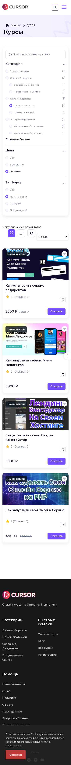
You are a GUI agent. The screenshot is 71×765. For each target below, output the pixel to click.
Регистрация (47, 654)
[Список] (21, 233)
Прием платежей (24, 112)
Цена (9, 150)
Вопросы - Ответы (15, 718)
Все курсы (45, 648)
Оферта (7, 704)
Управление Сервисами (28, 133)
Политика (9, 698)
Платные (15, 171)
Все (12, 157)
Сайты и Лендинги (21, 78)
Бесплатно (17, 164)
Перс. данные (13, 745)
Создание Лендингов (27, 84)
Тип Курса (13, 182)
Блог (41, 641)
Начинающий (18, 196)
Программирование (22, 119)
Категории (14, 64)
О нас (6, 691)
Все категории (19, 71)
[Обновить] (31, 233)
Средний (15, 203)
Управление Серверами (28, 126)
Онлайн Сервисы (20, 98)
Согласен (15, 754)
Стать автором (48, 634)
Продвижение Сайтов (27, 91)
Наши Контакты (13, 684)
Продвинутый (18, 210)
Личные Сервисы (24, 105)
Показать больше (17, 139)
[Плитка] (11, 233)
